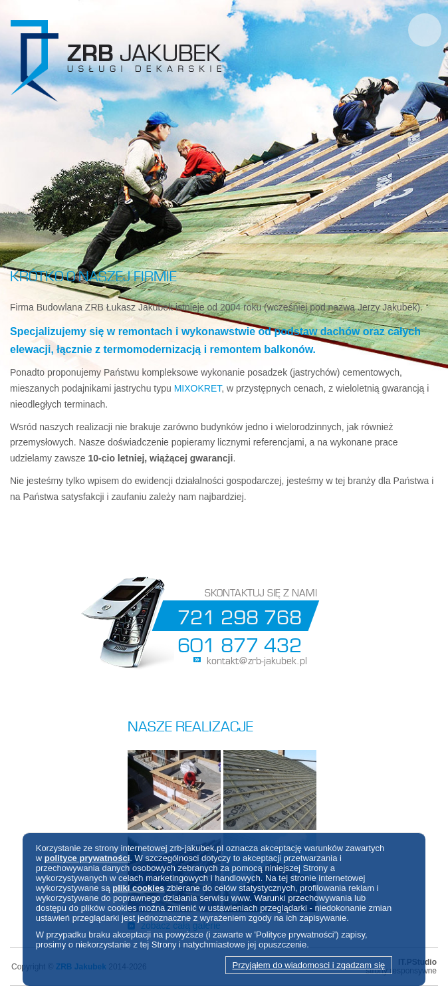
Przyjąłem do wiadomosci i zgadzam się (309, 965)
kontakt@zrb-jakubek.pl (257, 659)
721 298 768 (239, 615)
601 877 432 (239, 643)
